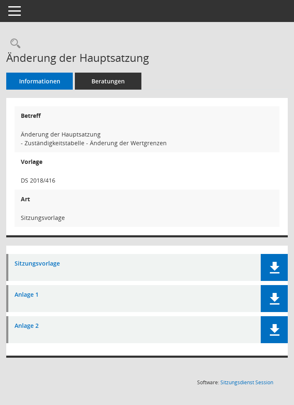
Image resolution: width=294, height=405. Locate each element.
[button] (274, 267)
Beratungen (108, 81)
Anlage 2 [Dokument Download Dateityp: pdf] (27, 325)
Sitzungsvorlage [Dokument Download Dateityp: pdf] (37, 263)
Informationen (39, 81)
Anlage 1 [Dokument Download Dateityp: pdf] (27, 294)
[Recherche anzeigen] (13, 44)
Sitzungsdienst (246, 382)
